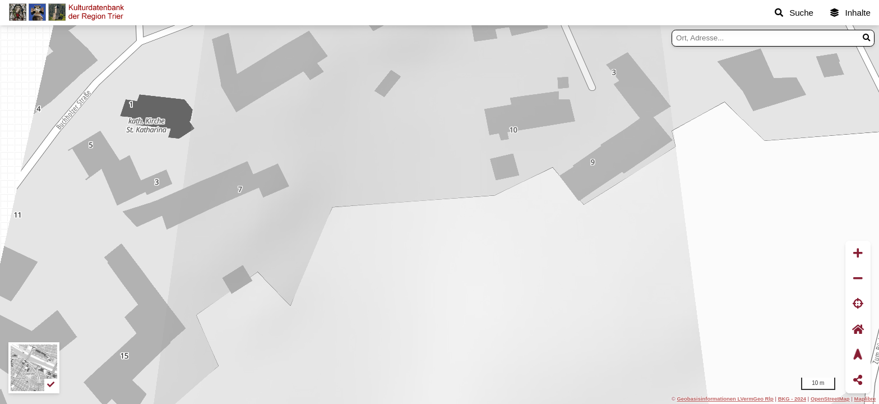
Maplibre (865, 399)
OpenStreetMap (830, 399)
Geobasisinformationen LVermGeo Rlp (725, 399)
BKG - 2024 (792, 399)
